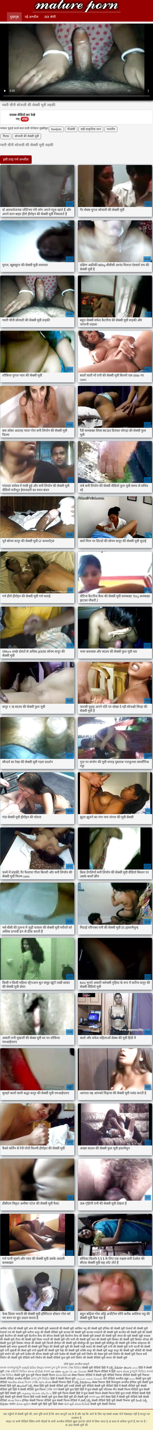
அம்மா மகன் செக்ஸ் (89, 1378)
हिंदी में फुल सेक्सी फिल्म (88, 1393)
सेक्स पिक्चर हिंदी (101, 1382)
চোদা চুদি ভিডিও (40, 1378)
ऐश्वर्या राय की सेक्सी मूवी (13, 1332)
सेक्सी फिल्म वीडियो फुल (130, 1389)
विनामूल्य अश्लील (120, 1382)
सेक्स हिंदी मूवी (41, 1386)
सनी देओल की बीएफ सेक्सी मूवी (37, 1354)
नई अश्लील (31, 17)
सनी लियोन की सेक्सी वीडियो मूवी (88, 1357)
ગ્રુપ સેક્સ (122, 1371)
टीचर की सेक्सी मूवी (25, 1339)
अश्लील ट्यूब (122, 1378)
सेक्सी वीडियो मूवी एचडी (61, 1386)
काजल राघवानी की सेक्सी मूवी (102, 1332)
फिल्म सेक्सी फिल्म (45, 1375)
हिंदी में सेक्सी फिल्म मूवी (63, 1378)
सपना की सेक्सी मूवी (116, 1357)
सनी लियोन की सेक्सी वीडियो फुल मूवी (50, 1357)
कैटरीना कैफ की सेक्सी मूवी (79, 1336)
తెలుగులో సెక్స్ (25, 1386)
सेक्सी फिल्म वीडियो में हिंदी (101, 1371)
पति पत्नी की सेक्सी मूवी (78, 1339)
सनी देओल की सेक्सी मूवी (67, 1354)
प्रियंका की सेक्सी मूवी (123, 1339)
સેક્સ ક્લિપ (14, 1400)
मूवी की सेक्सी (72, 1346)
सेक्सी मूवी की (76, 6)
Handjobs (56, 129)
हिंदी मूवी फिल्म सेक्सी (63, 1393)
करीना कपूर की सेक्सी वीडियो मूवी (45, 1332)
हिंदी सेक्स (58, 1404)
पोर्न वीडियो (109, 1378)
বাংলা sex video (53, 1371)
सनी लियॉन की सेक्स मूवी (94, 1354)
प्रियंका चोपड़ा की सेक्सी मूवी (31, 1343)
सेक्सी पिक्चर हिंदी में (63, 1382)
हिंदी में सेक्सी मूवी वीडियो (124, 1397)
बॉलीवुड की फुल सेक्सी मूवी (91, 1343)
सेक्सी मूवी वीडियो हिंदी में (95, 1367)
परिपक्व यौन (110, 1389)
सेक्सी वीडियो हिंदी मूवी (103, 1400)
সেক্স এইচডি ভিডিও (16, 1371)
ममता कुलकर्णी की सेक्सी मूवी (27, 1346)
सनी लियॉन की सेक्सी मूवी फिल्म (125, 1354)
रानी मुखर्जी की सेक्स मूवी (18, 1350)
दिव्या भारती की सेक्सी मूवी (51, 1339)
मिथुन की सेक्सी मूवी (53, 1346)
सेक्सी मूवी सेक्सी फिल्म (17, 1397)
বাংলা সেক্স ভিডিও (71, 1367)
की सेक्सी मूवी (81, 1397)
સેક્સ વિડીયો (82, 1404)
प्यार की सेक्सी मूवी (101, 1339)
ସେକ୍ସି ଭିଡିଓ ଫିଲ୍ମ (33, 1367)
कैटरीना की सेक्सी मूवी (16, 1336)
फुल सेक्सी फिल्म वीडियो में (66, 1400)
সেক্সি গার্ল (51, 1389)
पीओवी (71, 129)
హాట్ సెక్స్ (85, 1400)
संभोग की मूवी (12, 1354)
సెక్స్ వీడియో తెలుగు (120, 1367)
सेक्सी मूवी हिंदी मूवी (41, 1404)
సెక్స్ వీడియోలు (82, 1382)
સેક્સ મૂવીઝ (23, 1404)
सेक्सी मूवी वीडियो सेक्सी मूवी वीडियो (94, 1386)
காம (135, 1367)
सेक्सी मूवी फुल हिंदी (69, 1389)
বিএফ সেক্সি (31, 1382)
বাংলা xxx (94, 1397)
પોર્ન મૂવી (69, 1404)
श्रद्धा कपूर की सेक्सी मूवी (121, 1350)
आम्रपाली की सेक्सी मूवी (61, 1328)
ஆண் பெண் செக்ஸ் (74, 1371)
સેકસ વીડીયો (35, 1371)
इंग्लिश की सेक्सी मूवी (114, 1328)
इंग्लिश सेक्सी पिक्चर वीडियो (36, 1400)
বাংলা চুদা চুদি (52, 1367)
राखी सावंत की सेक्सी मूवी (93, 1346)
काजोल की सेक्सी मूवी (130, 1332)
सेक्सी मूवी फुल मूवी (24, 1375)
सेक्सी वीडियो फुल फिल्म (33, 1389)
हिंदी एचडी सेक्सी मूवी (41, 1397)
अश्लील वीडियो (22, 1378)
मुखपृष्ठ (14, 17)
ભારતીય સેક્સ (16, 1382)
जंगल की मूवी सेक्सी (127, 1336)
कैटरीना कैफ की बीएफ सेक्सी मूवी (46, 1336)
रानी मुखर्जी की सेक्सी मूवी (45, 1350)
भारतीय (111, 129)
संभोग (12, 1404)
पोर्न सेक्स (106, 1397)
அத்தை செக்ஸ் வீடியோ (37, 1393)
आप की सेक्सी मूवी (38, 1328)
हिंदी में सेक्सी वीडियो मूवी (127, 1386)
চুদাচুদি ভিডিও (138, 1371)
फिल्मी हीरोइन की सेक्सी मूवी (62, 1343)
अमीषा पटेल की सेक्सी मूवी (14, 1328)
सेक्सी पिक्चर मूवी (125, 1400)
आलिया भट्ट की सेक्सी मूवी (88, 1328)
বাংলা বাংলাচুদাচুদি (11, 1367)
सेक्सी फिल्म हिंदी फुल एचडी (116, 1393)
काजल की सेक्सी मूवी (75, 1332)
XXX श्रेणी (50, 17)
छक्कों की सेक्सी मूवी (105, 1336)
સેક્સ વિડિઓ (63, 1375)
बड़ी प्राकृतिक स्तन (91, 129)
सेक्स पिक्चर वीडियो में (83, 1375)
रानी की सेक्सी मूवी (118, 1346)
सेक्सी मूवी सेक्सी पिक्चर (103, 1404)
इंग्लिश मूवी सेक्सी (139, 1382)
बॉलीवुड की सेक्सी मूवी (118, 1343)
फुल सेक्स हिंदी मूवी (63, 1397)
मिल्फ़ (6, 136)
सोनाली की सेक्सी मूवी (27, 136)
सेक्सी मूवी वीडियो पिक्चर (109, 1375)
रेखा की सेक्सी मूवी (69, 1350)
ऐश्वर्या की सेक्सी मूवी (137, 1328)
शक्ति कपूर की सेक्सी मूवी (93, 1350)
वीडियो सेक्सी (130, 1375)
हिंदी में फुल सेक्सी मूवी (92, 1389)
